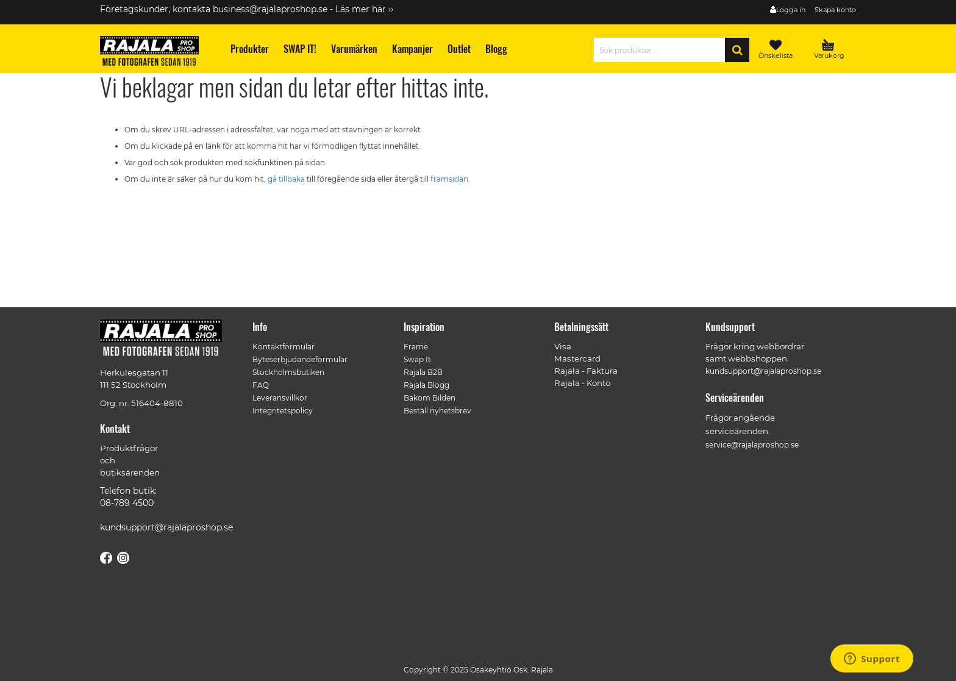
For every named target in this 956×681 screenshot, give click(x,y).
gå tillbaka (287, 179)
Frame (416, 346)
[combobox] (662, 50)
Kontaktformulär (283, 346)
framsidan (449, 179)
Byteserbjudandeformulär (300, 359)
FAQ (260, 385)
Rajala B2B (423, 372)
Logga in (790, 9)
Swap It (417, 359)
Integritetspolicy (282, 410)
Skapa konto (835, 9)
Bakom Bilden (429, 397)
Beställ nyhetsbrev (437, 410)
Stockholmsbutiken (288, 372)
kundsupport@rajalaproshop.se (166, 527)
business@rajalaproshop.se (270, 9)
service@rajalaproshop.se (752, 444)
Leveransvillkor (279, 397)
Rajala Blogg (426, 385)
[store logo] (155, 53)
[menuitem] (249, 49)
